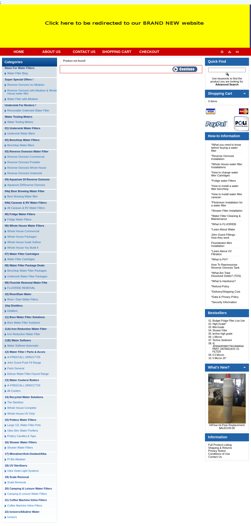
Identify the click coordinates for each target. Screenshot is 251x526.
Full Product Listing (220, 444)
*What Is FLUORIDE (223, 224)
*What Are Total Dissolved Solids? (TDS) (226, 274)
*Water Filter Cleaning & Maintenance (226, 217)
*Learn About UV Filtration (221, 253)
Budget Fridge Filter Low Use (228, 320)
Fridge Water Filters (19, 219)
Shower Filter (219, 330)
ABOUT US (51, 52)
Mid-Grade (218, 327)
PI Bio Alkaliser (16, 459)
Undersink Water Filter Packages (27, 276)
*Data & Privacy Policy (224, 296)
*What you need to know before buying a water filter (226, 147)
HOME (19, 52)
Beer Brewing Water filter (22, 196)
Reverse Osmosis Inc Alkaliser (26, 84)
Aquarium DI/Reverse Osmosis (26, 184)
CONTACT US (84, 52)
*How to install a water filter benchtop (224, 187)
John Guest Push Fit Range (24, 362)
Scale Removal (16, 482)
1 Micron (217, 337)
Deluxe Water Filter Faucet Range (28, 373)
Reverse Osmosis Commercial (26, 156)
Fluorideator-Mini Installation (221, 244)
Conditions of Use (219, 453)
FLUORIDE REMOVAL (21, 287)
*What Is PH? (219, 259)
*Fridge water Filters (223, 180)
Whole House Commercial (23, 231)
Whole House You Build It (22, 247)
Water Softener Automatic (23, 345)
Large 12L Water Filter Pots (24, 425)
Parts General (15, 368)
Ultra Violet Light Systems (23, 470)
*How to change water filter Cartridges (224, 174)
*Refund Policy (220, 286)
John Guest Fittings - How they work (224, 236)
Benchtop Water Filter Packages (27, 270)
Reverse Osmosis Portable (23, 162)
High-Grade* (219, 324)
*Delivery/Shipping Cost (225, 291)
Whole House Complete (21, 407)
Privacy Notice (217, 450)
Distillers (12, 310)
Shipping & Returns (220, 447)
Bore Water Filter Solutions (23, 322)
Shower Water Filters (20, 447)
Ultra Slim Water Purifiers (22, 430)
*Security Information (224, 302)
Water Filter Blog (17, 73)
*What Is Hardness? (223, 281)
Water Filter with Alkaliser (22, 98)
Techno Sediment (222, 340)
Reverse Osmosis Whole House (26, 167)
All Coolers (14, 390)
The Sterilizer (15, 402)
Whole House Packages (22, 236)
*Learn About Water (223, 229)
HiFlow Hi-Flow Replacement (227, 425)
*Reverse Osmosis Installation (222, 157)
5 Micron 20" (219, 358)
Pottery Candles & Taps (21, 436)
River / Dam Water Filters (22, 299)
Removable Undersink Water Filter (28, 110)
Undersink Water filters (21, 133)
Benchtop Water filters (20, 145)
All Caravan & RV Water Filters (26, 207)
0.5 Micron (218, 355)
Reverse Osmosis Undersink (24, 173)
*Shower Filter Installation (226, 210)
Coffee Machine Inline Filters (24, 505)
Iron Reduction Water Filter (23, 334)
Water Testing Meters (20, 121)
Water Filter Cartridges (21, 259)
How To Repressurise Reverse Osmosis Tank (225, 266)
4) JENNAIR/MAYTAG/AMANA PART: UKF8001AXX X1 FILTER (227, 347)
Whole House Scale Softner (24, 242)
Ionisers (12, 517)
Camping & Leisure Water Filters (27, 493)
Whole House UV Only (21, 413)
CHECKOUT (149, 52)
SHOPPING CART (116, 52)
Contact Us (215, 456)
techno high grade (222, 333)
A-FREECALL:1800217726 (23, 357)
